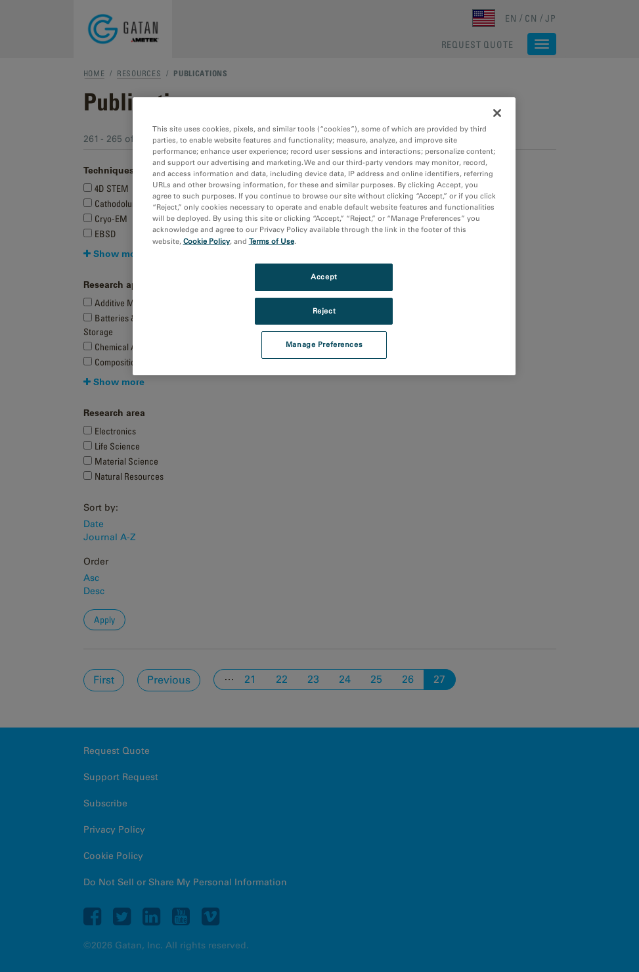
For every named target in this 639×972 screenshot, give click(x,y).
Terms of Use (271, 241)
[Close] (497, 113)
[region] (324, 236)
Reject (324, 310)
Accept (324, 276)
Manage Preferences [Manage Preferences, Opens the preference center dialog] (324, 344)
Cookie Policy (206, 241)
